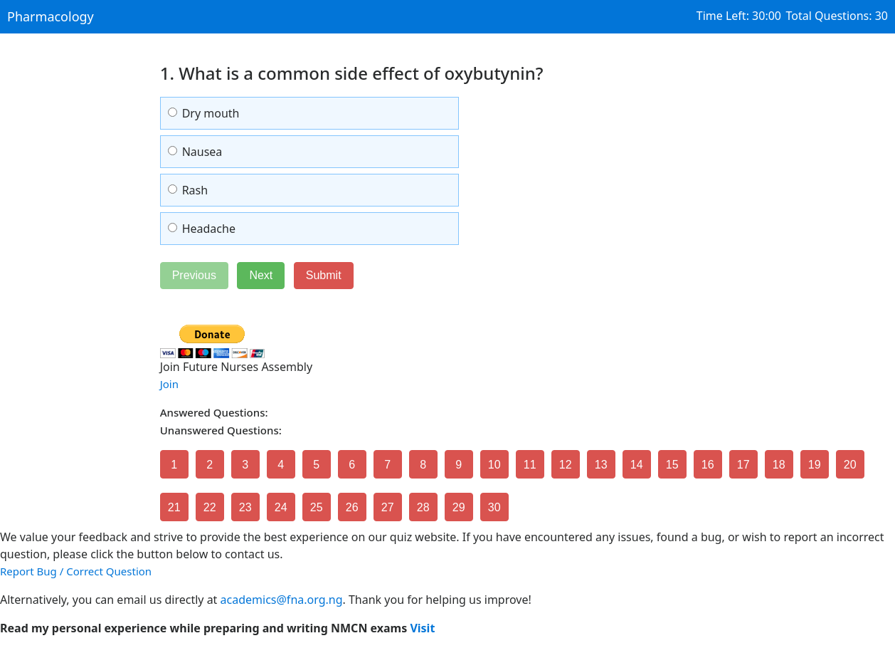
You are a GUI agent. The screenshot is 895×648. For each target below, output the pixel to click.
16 (707, 465)
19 (814, 465)
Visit (422, 628)
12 (565, 465)
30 (494, 507)
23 (245, 507)
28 (423, 507)
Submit (323, 275)
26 (352, 507)
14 (636, 465)
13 (601, 465)
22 (209, 507)
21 (174, 507)
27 (387, 507)
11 (530, 465)
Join (169, 384)
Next (260, 275)
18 (779, 465)
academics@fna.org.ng (282, 599)
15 (672, 465)
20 (850, 465)
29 (458, 507)
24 (281, 507)
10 (494, 465)
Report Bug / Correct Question (76, 571)
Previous (194, 275)
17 (743, 465)
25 (316, 507)
